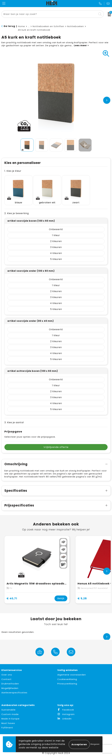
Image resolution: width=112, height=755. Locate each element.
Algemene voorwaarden (71, 671)
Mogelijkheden (9, 685)
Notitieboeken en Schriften (48, 26)
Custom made (10, 711)
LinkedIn (64, 715)
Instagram (66, 711)
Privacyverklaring (67, 680)
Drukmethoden (10, 680)
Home (21, 26)
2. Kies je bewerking (16, 210)
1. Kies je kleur (12, 170)
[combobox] (49, 14)
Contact (6, 676)
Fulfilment (7, 724)
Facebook (65, 706)
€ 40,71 (12, 595)
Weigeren (95, 744)
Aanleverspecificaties (14, 689)
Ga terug (9, 26)
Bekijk (60, 595)
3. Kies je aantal (14, 419)
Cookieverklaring (67, 676)
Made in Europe (10, 715)
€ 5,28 (82, 595)
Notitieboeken (75, 26)
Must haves (8, 720)
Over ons (6, 671)
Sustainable (8, 706)
